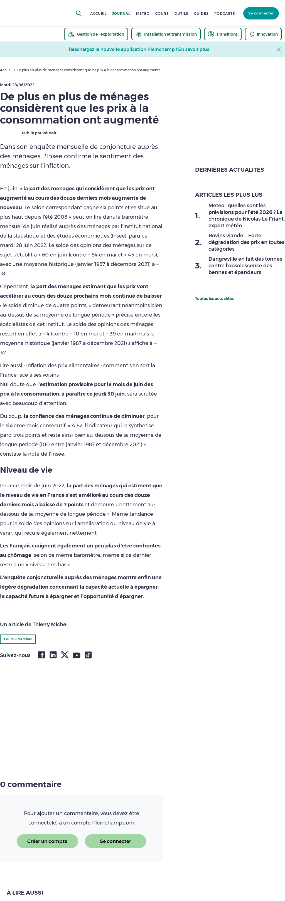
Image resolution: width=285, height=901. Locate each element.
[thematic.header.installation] (166, 34)
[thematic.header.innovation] (263, 34)
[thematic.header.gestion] (96, 34)
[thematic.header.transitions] (223, 34)
